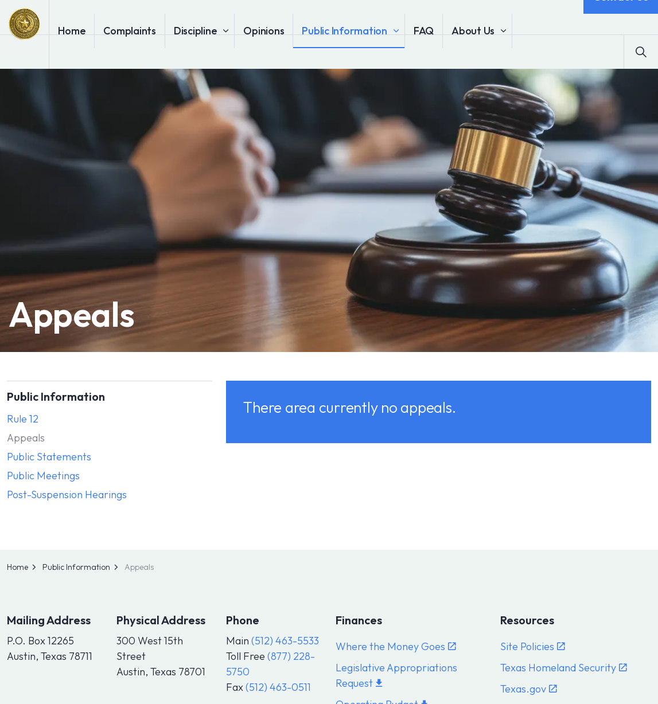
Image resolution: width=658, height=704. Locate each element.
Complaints (162, 51)
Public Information (377, 51)
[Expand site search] (641, 51)
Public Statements (49, 456)
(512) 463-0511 (278, 687)
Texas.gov (528, 688)
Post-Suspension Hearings (67, 494)
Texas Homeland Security (563, 667)
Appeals (26, 437)
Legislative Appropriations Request (396, 675)
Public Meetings (43, 475)
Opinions (296, 51)
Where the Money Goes (396, 646)
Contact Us (620, 17)
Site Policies (532, 646)
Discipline (228, 51)
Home (104, 51)
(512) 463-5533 (285, 640)
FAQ (456, 51)
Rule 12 (22, 418)
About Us (505, 51)
